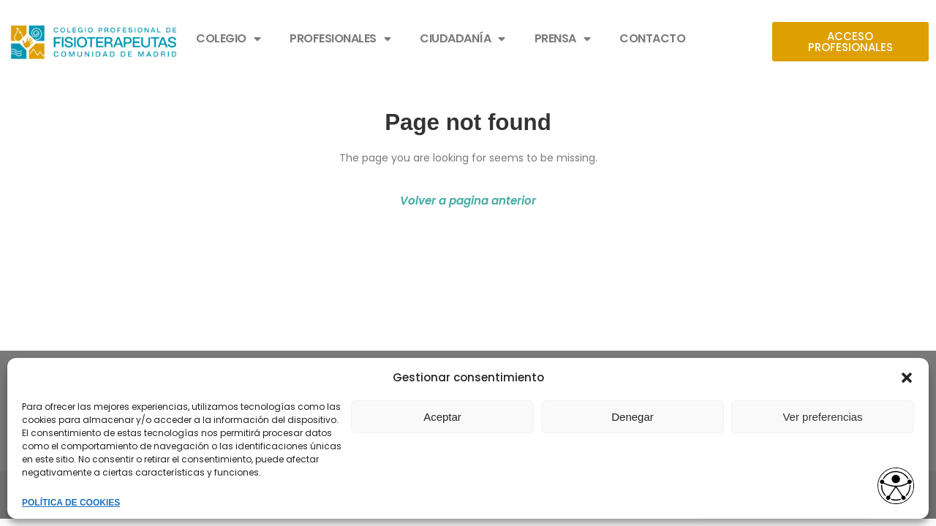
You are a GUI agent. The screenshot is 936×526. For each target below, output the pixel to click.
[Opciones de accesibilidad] (896, 487)
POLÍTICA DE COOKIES (71, 503)
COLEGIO (228, 39)
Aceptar (442, 417)
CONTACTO (652, 38)
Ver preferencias (822, 417)
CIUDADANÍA (462, 39)
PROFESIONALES (340, 39)
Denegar (632, 417)
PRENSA (563, 39)
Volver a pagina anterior (468, 200)
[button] (906, 377)
